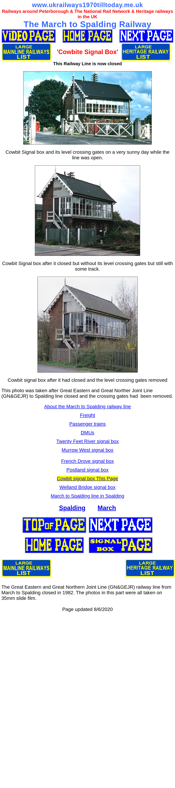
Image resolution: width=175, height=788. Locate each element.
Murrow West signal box (87, 450)
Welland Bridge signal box (87, 487)
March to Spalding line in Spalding (87, 496)
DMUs (87, 432)
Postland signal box (87, 470)
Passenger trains (87, 424)
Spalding (72, 507)
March (107, 507)
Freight (87, 415)
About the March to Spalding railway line (87, 406)
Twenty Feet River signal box (87, 441)
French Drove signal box (87, 461)
